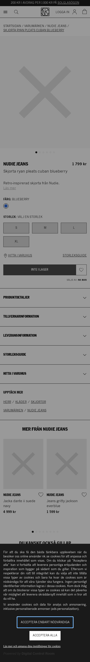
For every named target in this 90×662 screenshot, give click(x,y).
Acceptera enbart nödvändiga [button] (45, 622)
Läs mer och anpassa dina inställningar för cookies (32, 646)
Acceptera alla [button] (45, 635)
